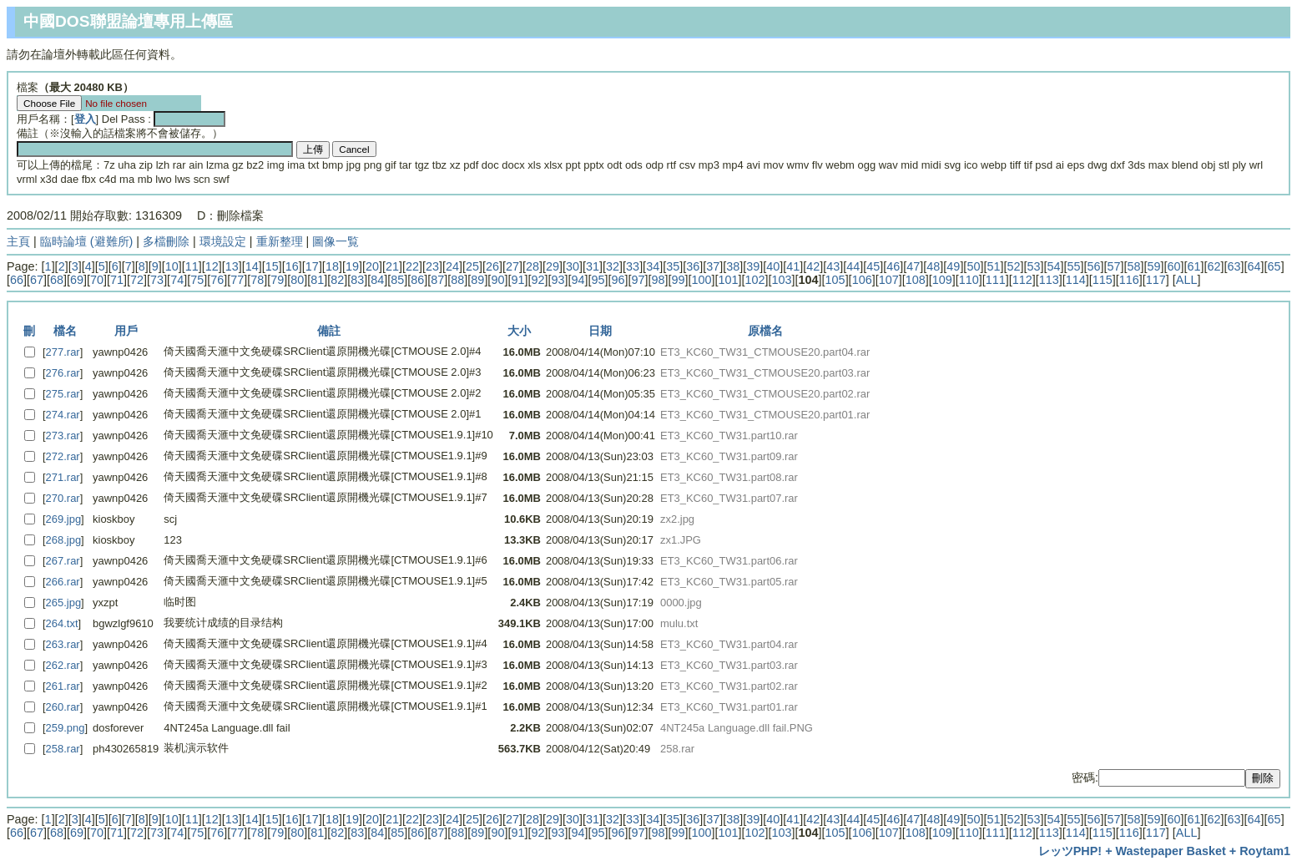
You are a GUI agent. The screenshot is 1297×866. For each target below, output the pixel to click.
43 (833, 266)
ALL (1187, 279)
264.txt (62, 623)
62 (1214, 266)
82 (337, 279)
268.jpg (64, 540)
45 (873, 266)
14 (252, 266)
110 (969, 279)
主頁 (18, 241)
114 (1076, 279)
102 (755, 279)
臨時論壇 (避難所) (87, 241)
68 (56, 279)
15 (272, 266)
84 (377, 279)
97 (637, 279)
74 (177, 279)
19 (352, 266)
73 (157, 279)
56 (1093, 266)
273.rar (63, 435)
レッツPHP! (1070, 851)
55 (1073, 266)
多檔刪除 (166, 241)
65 (1274, 266)
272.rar (63, 456)
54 (1053, 266)
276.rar (63, 373)
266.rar (63, 581)
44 (853, 266)
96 (617, 279)
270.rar (63, 498)
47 (913, 266)
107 (889, 279)
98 (658, 279)
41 (793, 266)
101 (729, 279)
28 (532, 266)
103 (782, 279)
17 (312, 266)
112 (1022, 279)
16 (292, 266)
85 (397, 279)
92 (537, 279)
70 (96, 279)
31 (592, 266)
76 (217, 279)
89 (477, 279)
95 (597, 279)
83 (357, 279)
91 (517, 279)
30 (572, 266)
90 (497, 279)
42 (813, 266)
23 (432, 266)
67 (36, 279)
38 (732, 266)
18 (332, 266)
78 (257, 279)
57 (1113, 266)
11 (192, 266)
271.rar (63, 477)
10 (172, 266)
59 (1154, 266)
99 (678, 279)
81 (317, 279)
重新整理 (279, 241)
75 (197, 279)
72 (137, 279)
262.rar (63, 665)
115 (1103, 279)
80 (297, 279)
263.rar (63, 644)
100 (702, 279)
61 (1194, 266)
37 (712, 266)
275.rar (63, 393)
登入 (85, 119)
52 (1013, 266)
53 (1033, 266)
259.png (65, 728)
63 (1234, 266)
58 (1134, 266)
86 (417, 279)
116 (1129, 279)
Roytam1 (1264, 851)
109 (942, 279)
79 (277, 279)
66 (16, 279)
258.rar (63, 748)
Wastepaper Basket (1171, 851)
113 (1049, 279)
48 (933, 266)
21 (392, 266)
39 (753, 266)
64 (1254, 266)
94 (577, 279)
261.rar (63, 686)
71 (117, 279)
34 (652, 266)
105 (835, 279)
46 (893, 266)
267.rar (63, 561)
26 (492, 266)
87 (437, 279)
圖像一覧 (335, 241)
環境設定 (222, 241)
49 (953, 266)
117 (1156, 279)
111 (996, 279)
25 (472, 266)
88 (457, 279)
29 (552, 266)
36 (692, 266)
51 (993, 266)
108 (916, 279)
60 (1174, 266)
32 (612, 266)
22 (412, 266)
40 (773, 266)
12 (212, 266)
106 (862, 279)
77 (237, 279)
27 (512, 266)
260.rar (63, 707)
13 (232, 266)
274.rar (63, 414)
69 (76, 279)
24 (452, 266)
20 (372, 266)
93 (557, 279)
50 (973, 266)
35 (672, 266)
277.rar (63, 352)
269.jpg (64, 519)
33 (632, 266)
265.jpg (64, 602)
